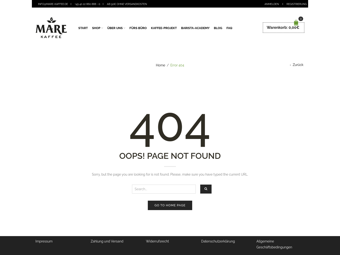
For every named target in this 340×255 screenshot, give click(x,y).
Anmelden (271, 4)
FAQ (229, 28)
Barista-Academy (195, 28)
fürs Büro (138, 28)
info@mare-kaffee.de (53, 4)
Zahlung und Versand (107, 241)
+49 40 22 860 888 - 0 (87, 4)
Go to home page (169, 205)
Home (160, 65)
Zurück (298, 65)
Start (83, 28)
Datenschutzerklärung (218, 241)
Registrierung (297, 4)
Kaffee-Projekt (164, 28)
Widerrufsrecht (157, 241)
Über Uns (115, 28)
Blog (218, 28)
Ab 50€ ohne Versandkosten (127, 4)
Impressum (44, 241)
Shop (96, 28)
